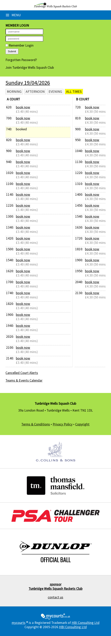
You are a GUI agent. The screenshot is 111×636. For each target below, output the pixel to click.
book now (23, 107)
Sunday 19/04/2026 (27, 82)
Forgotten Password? (21, 60)
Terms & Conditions (35, 424)
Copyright (82, 424)
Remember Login (19, 45)
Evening (55, 91)
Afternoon (35, 91)
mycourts (18, 623)
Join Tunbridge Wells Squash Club (29, 67)
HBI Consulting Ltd (85, 623)
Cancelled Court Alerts (21, 373)
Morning (14, 91)
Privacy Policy (62, 424)
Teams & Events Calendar (23, 380)
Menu (13, 15)
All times (74, 91)
